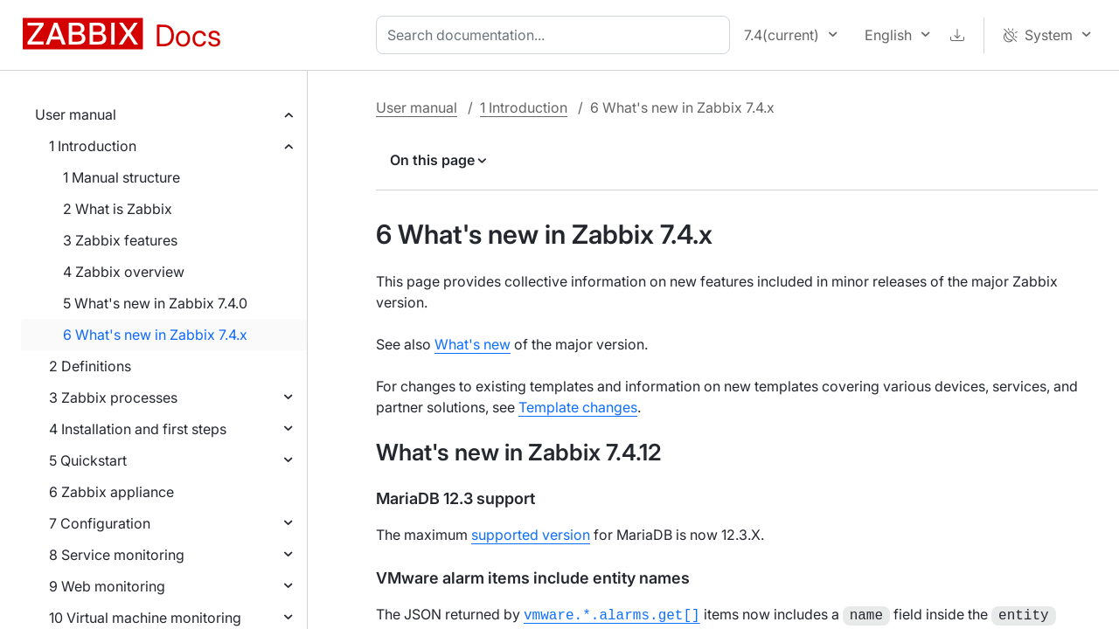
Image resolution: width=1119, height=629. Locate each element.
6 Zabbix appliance (111, 492)
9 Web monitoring (107, 586)
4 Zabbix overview (123, 271)
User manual (75, 114)
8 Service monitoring (116, 554)
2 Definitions (90, 366)
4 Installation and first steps (137, 429)
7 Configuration (99, 523)
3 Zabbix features (120, 240)
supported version (530, 534)
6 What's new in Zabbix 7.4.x (155, 334)
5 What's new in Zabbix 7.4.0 (155, 303)
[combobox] (556, 35)
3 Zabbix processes (113, 397)
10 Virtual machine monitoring (145, 617)
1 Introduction (92, 146)
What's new (472, 344)
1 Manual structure (121, 177)
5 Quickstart (88, 460)
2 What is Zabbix (117, 209)
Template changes (577, 407)
